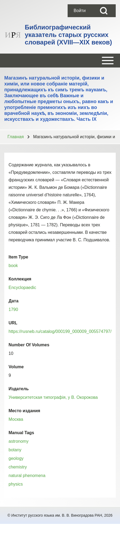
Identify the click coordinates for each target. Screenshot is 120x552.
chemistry (18, 467)
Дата (13, 301)
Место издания (24, 410)
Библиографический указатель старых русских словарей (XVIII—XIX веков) (68, 35)
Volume (16, 367)
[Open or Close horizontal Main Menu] (60, 60)
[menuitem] (80, 10)
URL (13, 323)
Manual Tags (21, 432)
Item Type (18, 257)
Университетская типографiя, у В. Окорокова (53, 397)
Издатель (19, 388)
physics (16, 484)
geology (16, 458)
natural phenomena (27, 475)
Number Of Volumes (29, 345)
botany (15, 450)
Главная (15, 136)
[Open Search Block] (104, 10)
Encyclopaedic (22, 287)
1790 (13, 309)
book (13, 265)
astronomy (19, 441)
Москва (16, 419)
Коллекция (20, 279)
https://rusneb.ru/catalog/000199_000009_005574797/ (60, 331)
